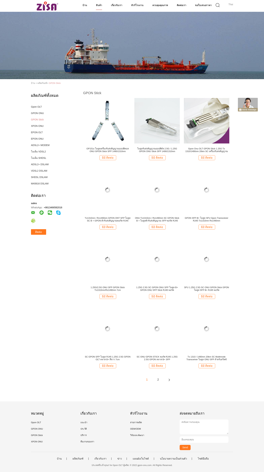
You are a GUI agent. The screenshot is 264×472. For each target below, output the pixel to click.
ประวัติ (83, 429)
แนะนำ (83, 422)
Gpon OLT (36, 106)
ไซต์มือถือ (203, 459)
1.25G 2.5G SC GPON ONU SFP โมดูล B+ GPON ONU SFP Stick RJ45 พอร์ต (157, 288)
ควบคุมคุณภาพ (160, 5)
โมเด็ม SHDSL (38, 158)
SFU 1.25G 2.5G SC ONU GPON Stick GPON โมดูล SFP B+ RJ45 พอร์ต (206, 288)
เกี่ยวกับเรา (116, 5)
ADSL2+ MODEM (40, 145)
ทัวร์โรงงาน (137, 5)
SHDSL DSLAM (39, 177)
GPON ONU (37, 113)
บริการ (83, 435)
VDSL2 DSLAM (39, 170)
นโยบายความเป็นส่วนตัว (173, 459)
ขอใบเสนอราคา (203, 5)
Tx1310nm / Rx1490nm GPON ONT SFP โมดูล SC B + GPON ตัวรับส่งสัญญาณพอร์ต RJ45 (107, 219)
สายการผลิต (136, 422)
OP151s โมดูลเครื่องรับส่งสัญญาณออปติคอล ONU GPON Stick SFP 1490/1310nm (108, 150)
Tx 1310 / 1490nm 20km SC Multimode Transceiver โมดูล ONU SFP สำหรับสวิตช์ (206, 358)
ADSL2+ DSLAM (40, 164)
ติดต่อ (38, 232)
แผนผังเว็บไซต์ (141, 459)
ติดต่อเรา (181, 5)
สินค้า (99, 5)
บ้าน (84, 5)
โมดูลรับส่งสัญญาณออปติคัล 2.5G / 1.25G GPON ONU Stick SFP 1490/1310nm (157, 150)
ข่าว (119, 459)
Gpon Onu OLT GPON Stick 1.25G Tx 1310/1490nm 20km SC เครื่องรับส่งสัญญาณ (206, 150)
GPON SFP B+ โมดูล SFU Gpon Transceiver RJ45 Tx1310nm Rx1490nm (206, 219)
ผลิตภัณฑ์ (78, 459)
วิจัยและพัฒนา (137, 435)
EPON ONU (37, 138)
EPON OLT (37, 132)
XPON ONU (37, 126)
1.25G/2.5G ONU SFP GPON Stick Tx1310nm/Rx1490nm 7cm (108, 288)
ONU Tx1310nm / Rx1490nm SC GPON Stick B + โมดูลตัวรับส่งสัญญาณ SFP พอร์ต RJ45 (157, 219)
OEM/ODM (135, 429)
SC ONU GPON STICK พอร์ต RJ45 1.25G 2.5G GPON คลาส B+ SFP (157, 358)
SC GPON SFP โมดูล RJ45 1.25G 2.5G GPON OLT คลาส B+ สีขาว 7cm (107, 358)
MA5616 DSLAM (39, 183)
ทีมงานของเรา (87, 441)
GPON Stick (55, 83)
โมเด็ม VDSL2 (38, 151)
